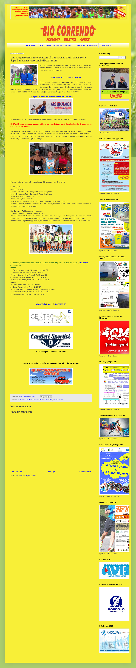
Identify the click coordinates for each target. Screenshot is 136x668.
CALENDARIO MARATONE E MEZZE (55, 45)
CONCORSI (106, 45)
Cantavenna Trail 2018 (25, 400)
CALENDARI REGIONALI (86, 45)
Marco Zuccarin (58, 400)
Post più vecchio (85, 472)
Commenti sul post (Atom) (26, 476)
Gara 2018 (49, 400)
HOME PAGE (30, 45)
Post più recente (16, 472)
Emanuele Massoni (39, 400)
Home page (51, 472)
